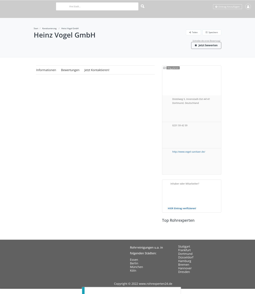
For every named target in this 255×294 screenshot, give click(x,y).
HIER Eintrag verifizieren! (182, 208)
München (136, 267)
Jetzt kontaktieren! (96, 70)
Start (36, 28)
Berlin (134, 263)
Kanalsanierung (49, 28)
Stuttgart (184, 246)
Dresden (184, 272)
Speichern (212, 32)
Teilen (193, 32)
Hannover (185, 268)
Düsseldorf (185, 257)
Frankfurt (184, 250)
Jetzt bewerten (205, 45)
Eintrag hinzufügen (227, 6)
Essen (134, 260)
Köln (133, 270)
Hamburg (184, 261)
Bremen (183, 265)
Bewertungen (70, 70)
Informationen (46, 70)
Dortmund (185, 254)
